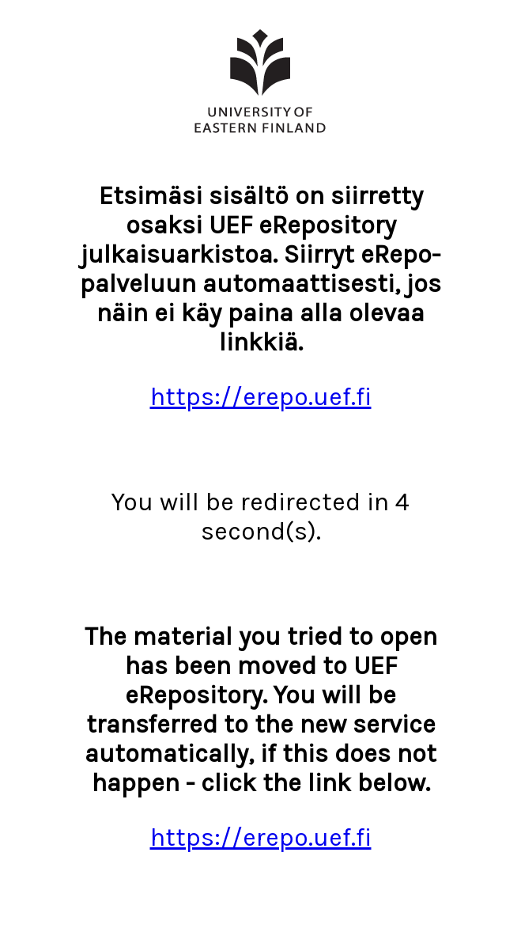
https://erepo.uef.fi (261, 396)
